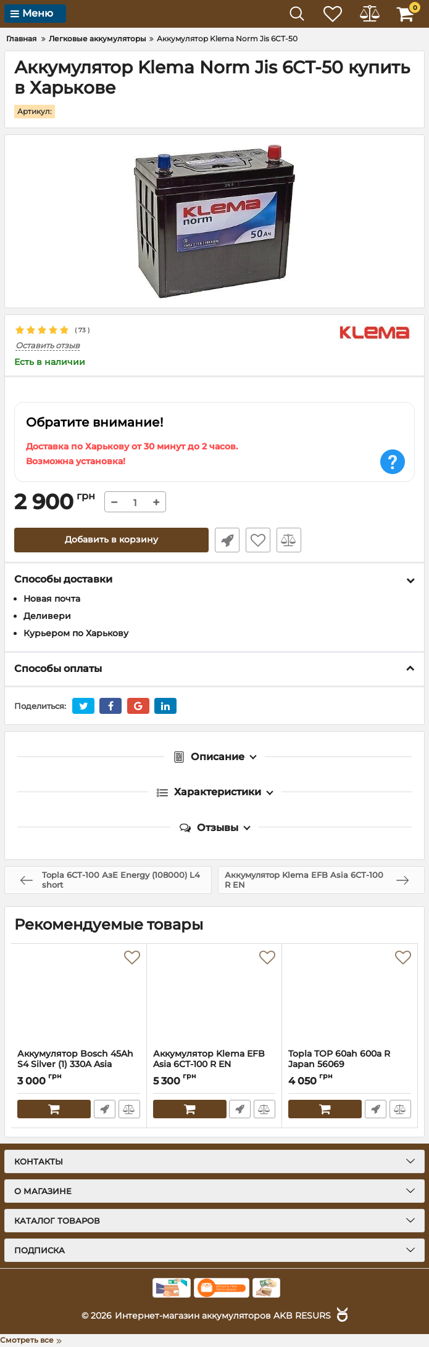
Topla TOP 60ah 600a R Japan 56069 (349, 1065)
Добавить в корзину (111, 540)
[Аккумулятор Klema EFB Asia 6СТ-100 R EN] (214, 996)
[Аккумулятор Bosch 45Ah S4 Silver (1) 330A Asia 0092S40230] (78, 996)
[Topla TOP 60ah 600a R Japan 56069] (349, 996)
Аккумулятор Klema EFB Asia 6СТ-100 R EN (209, 1059)
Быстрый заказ (227, 540)
